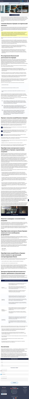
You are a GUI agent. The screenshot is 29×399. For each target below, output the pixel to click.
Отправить (14, 382)
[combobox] (1, 371)
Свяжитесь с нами (15, 214)
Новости (25, 388)
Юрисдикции (25, 390)
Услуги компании (25, 389)
